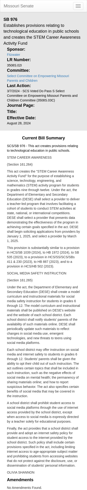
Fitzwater (13, 55)
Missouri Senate (19, 6)
